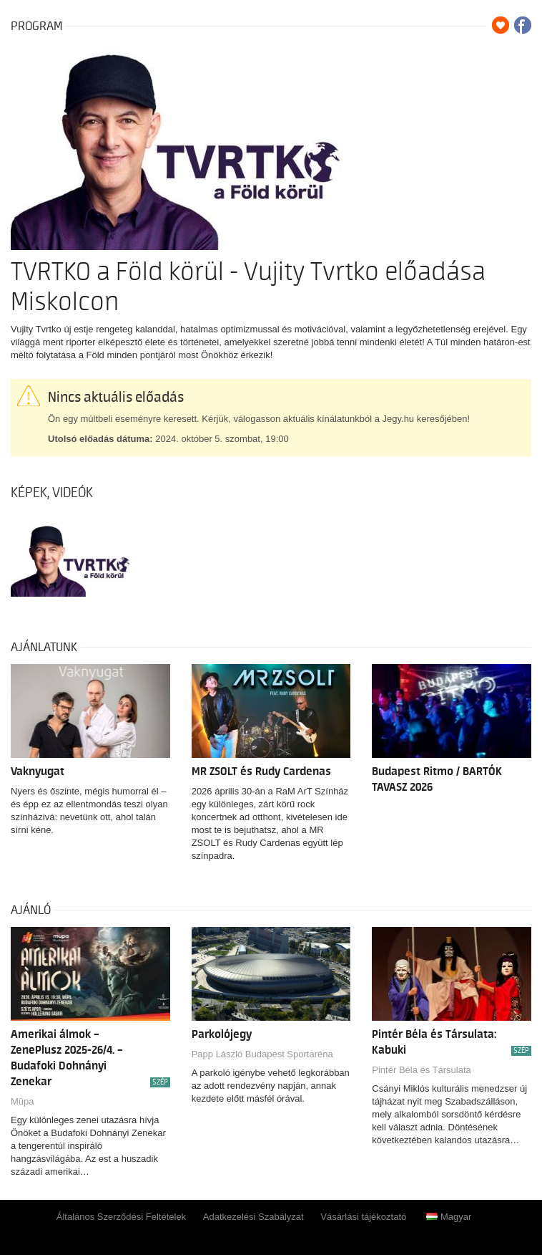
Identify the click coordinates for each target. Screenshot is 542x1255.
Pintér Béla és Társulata (421, 1069)
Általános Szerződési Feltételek (121, 1216)
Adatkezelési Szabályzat (253, 1216)
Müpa (22, 1101)
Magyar (448, 1216)
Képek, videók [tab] (52, 493)
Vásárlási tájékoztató (363, 1216)
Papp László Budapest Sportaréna (262, 1054)
